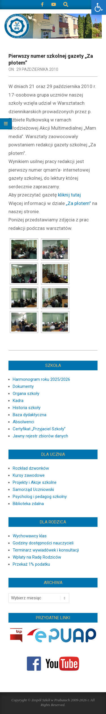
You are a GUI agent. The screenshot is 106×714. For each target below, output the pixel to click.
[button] (98, 7)
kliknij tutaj (69, 195)
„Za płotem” (78, 203)
